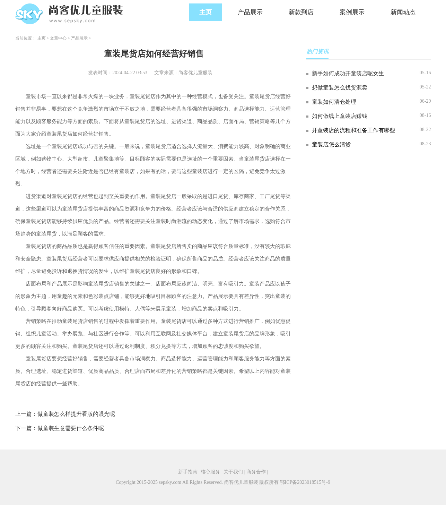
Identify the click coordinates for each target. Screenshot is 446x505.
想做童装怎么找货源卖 (339, 88)
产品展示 (250, 12)
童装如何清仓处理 (334, 102)
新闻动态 (403, 12)
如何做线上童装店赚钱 (339, 116)
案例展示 (352, 12)
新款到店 (301, 12)
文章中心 (58, 38)
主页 (205, 12)
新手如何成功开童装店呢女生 (348, 73)
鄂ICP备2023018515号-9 (305, 482)
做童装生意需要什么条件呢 (70, 428)
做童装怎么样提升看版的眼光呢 (76, 414)
